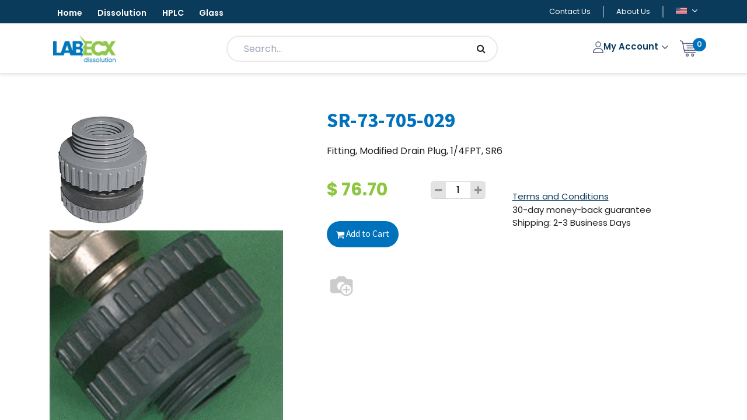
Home (73, 13)
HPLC (191, 13)
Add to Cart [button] (364, 235)
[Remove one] (438, 192)
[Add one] (478, 192)
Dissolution (132, 13)
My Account (627, 48)
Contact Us (570, 12)
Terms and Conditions (560, 198)
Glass (235, 13)
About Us (633, 12)
